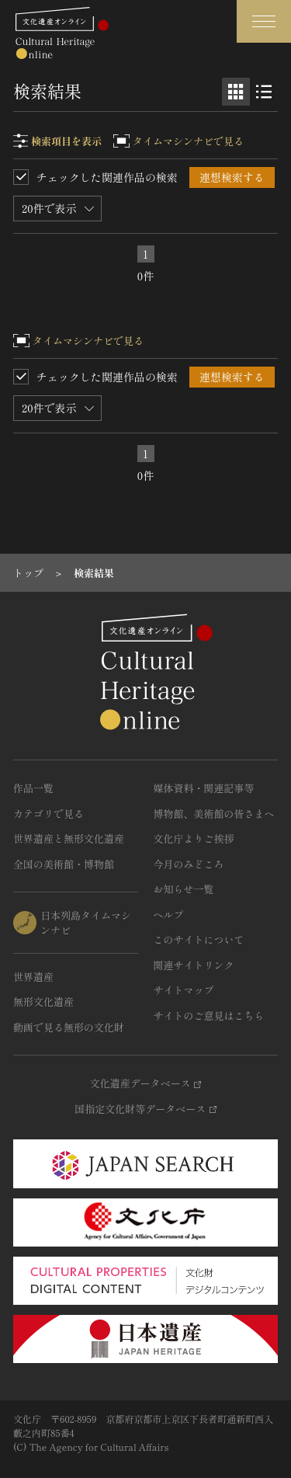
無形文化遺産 (43, 1001)
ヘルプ (169, 914)
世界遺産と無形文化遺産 (68, 838)
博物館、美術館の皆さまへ (214, 813)
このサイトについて (199, 939)
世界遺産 (33, 976)
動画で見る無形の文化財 (68, 1027)
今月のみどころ (189, 864)
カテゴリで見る (48, 813)
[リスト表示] (264, 92)
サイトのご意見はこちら (209, 1015)
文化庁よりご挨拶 (194, 838)
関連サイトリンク (194, 965)
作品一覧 (33, 788)
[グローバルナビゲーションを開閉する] (264, 21)
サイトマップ (184, 989)
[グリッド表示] (236, 92)
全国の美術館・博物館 (63, 864)
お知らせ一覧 (184, 889)
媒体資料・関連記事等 (204, 788)
